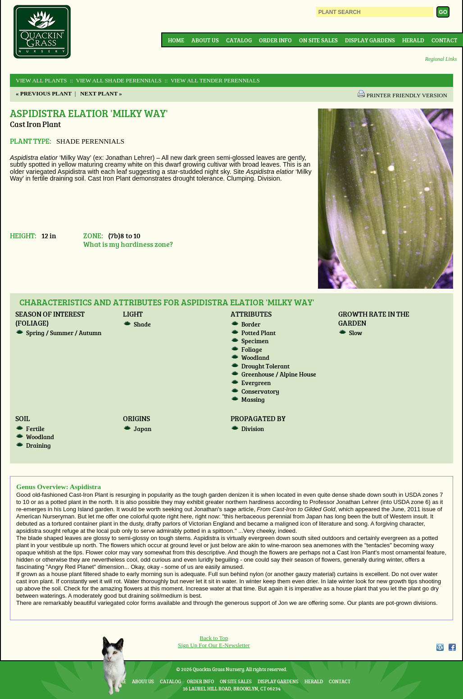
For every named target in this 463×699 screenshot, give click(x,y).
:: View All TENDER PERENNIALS (211, 80)
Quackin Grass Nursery (42, 32)
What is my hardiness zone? (128, 244)
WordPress (440, 647)
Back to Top (214, 638)
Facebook (452, 647)
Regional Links (441, 59)
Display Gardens (370, 40)
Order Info (275, 40)
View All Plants (41, 80)
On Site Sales (318, 40)
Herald (413, 40)
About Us (205, 40)
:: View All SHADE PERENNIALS (115, 80)
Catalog (239, 40)
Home (176, 40)
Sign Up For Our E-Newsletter (214, 645)
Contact (444, 40)
